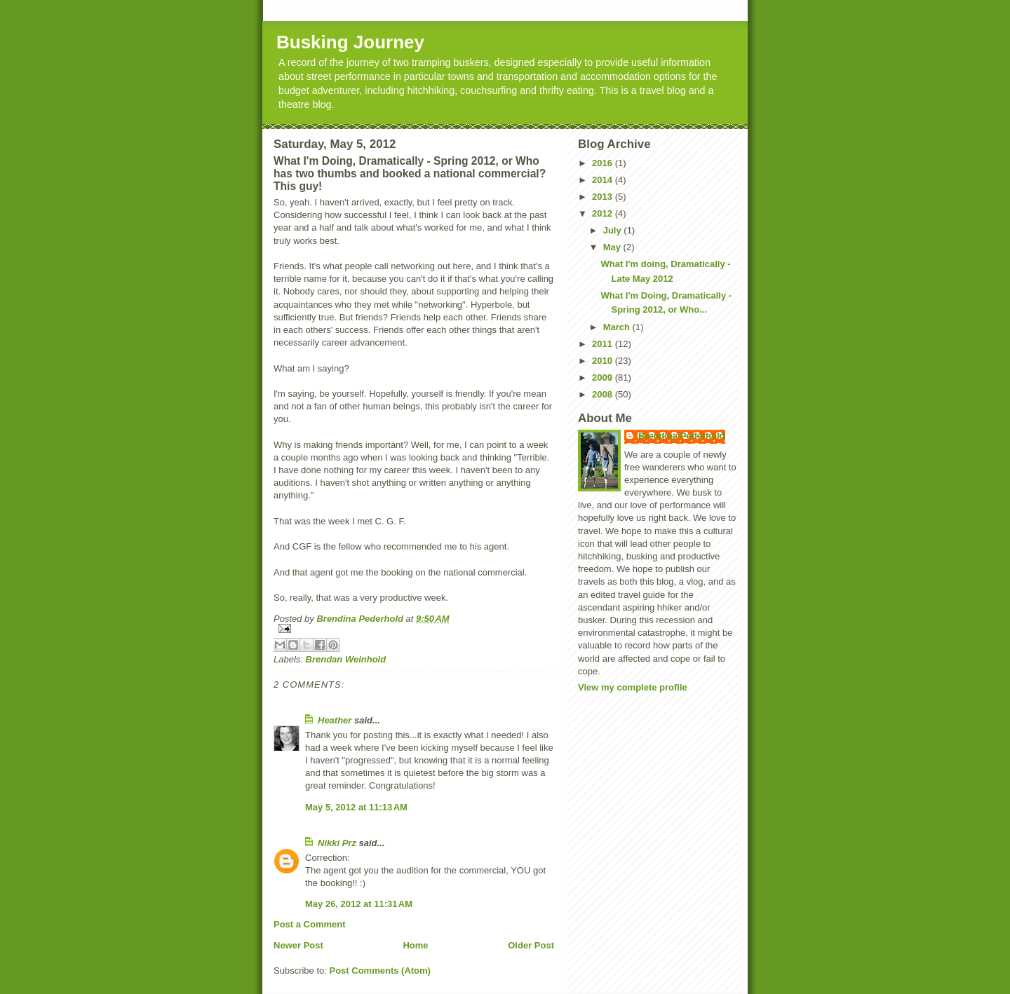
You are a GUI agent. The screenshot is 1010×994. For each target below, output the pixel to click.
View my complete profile (632, 687)
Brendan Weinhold (346, 659)
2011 (603, 344)
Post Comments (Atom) (380, 970)
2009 (603, 377)
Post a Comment (310, 924)
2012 (603, 213)
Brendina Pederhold (681, 435)
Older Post (531, 945)
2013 (603, 196)
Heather (334, 720)
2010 (603, 360)
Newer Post (298, 945)
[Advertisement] (648, 733)
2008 (603, 394)
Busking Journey (350, 42)
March (618, 327)
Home (415, 945)
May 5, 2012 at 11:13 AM (356, 807)
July (613, 230)
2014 (603, 180)
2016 (603, 163)
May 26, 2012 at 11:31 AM (358, 904)
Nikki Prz (337, 843)
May (613, 247)
